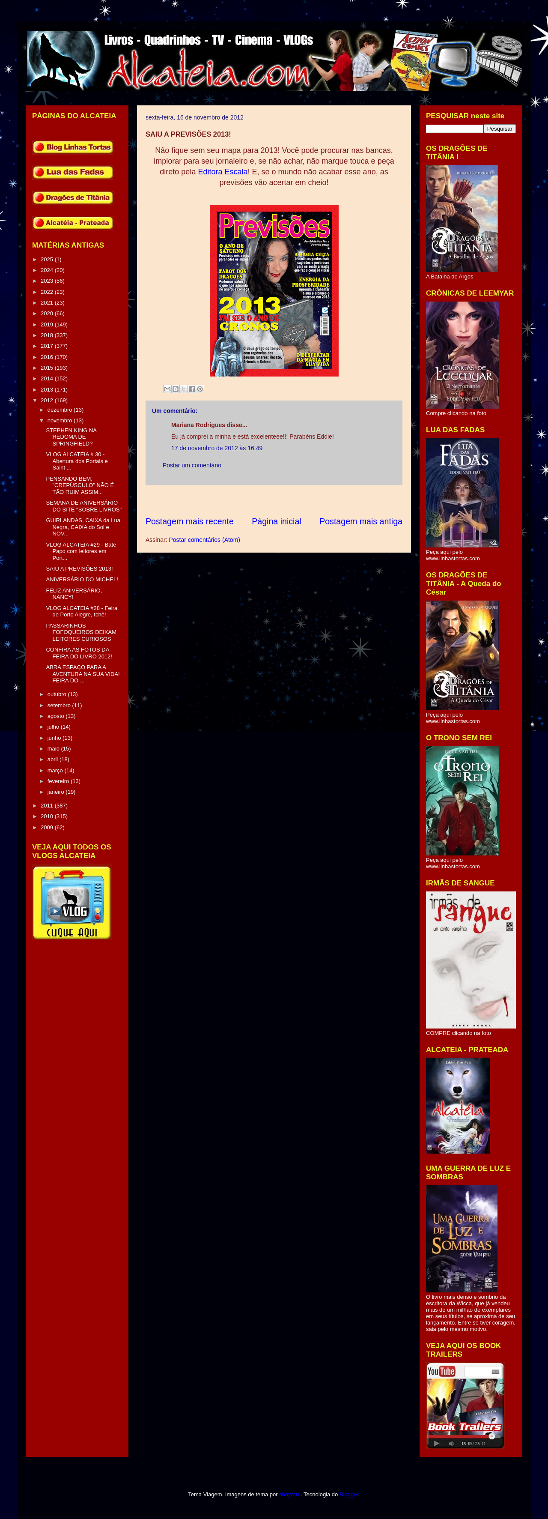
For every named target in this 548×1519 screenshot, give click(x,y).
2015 (48, 368)
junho (55, 738)
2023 (48, 281)
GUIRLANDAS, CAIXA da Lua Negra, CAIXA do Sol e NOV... (83, 527)
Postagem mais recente (190, 521)
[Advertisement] (301, 500)
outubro (58, 694)
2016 (48, 357)
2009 (48, 827)
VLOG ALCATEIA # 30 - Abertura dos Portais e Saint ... (76, 461)
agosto (57, 716)
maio (54, 748)
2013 (48, 389)
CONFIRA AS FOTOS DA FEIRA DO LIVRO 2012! (79, 653)
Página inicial (276, 521)
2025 (48, 259)
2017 (48, 346)
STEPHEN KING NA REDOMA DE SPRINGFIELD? (71, 437)
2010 (48, 816)
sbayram (290, 1494)
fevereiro (59, 781)
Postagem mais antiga (360, 521)
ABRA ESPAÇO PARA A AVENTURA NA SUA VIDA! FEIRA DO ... (82, 674)
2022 (48, 292)
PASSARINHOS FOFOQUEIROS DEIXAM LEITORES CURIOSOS (81, 632)
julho (54, 727)
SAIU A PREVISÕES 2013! (79, 568)
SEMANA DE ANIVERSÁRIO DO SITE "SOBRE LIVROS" (84, 506)
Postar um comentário (192, 465)
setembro (60, 705)
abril (54, 759)
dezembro (61, 410)
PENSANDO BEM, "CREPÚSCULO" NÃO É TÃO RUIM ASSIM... (80, 485)
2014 (48, 378)
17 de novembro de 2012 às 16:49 (216, 448)
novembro (61, 420)
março (56, 770)
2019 (48, 324)
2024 (48, 270)
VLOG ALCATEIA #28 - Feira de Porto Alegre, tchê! (81, 611)
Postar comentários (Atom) (204, 539)
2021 (48, 302)
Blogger (349, 1494)
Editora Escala (222, 171)
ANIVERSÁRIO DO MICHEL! (82, 579)
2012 (48, 400)
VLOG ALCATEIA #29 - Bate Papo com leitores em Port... (81, 551)
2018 (48, 335)
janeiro (57, 792)
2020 (48, 313)
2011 (48, 805)
